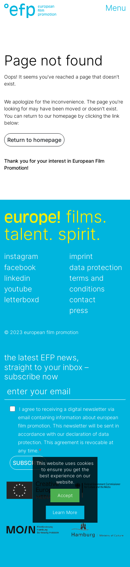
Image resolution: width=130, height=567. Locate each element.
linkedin (17, 278)
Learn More (65, 512)
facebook (20, 267)
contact (82, 299)
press (78, 310)
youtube (18, 289)
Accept (65, 495)
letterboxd (21, 299)
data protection (95, 267)
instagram (21, 256)
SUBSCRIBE (28, 462)
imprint (81, 256)
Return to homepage (34, 139)
